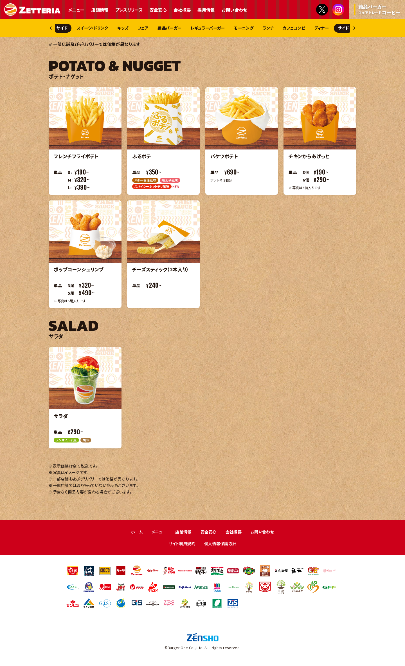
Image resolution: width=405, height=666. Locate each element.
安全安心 (158, 10)
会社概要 (182, 10)
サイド (66, 28)
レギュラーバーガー (229, 28)
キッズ (134, 28)
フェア (157, 28)
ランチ (297, 28)
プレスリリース (129, 10)
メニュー (76, 10)
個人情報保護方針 (221, 545)
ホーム (133, 533)
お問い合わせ (234, 10)
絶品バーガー (187, 28)
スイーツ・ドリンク (100, 28)
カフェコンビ (326, 28)
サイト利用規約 (180, 545)
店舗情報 (99, 10)
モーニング (269, 28)
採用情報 (206, 10)
